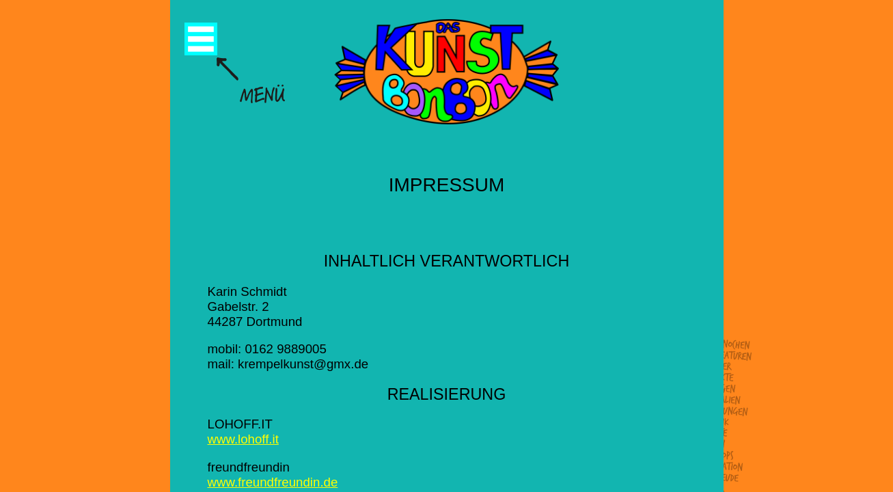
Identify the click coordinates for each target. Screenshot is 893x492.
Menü (200, 39)
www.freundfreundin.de (273, 482)
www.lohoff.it (243, 439)
